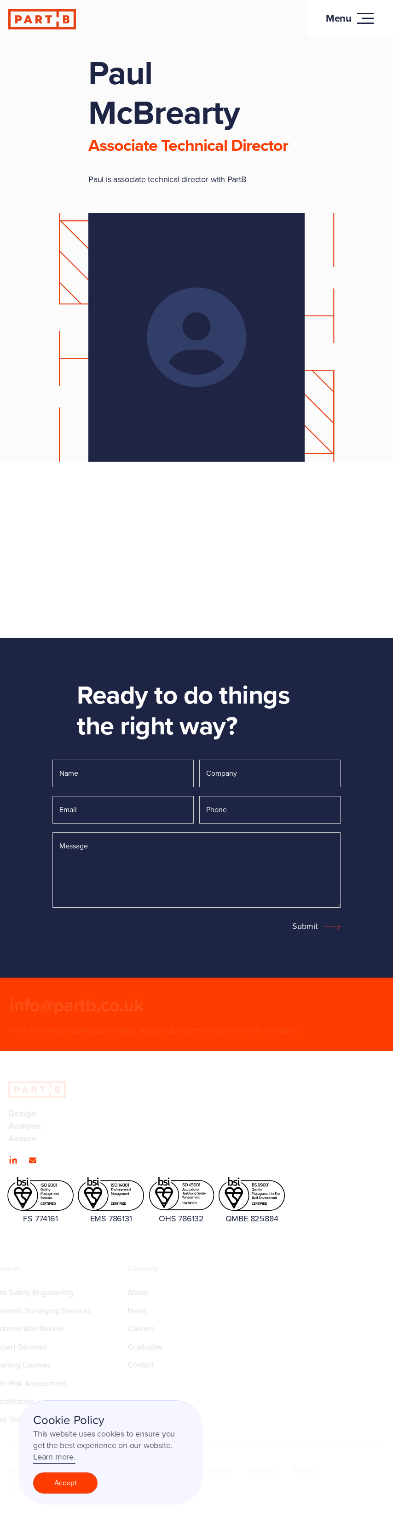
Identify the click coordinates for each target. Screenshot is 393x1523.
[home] (42, 19)
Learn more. (54, 1457)
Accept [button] (65, 1482)
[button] (350, 18)
